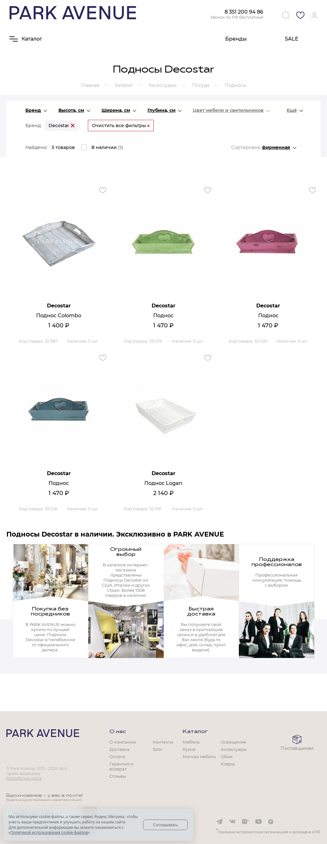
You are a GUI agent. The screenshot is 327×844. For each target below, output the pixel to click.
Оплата (117, 756)
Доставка (119, 749)
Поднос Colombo (58, 315)
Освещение (233, 741)
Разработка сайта (24, 778)
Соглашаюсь (165, 824)
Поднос (163, 315)
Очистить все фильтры (121, 125)
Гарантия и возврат (121, 766)
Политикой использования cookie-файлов (49, 832)
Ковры (228, 763)
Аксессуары (233, 749)
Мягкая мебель (199, 756)
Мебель (191, 741)
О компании (122, 741)
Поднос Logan (163, 483)
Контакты (163, 741)
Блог (158, 749)
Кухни (189, 749)
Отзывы (117, 776)
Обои (226, 756)
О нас (117, 731)
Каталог (195, 731)
